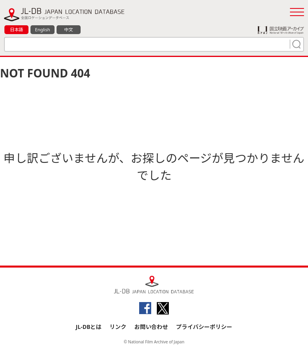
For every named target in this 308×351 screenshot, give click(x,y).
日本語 (16, 29)
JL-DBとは (89, 327)
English (42, 29)
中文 (68, 29)
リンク (117, 327)
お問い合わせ (151, 327)
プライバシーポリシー (204, 327)
